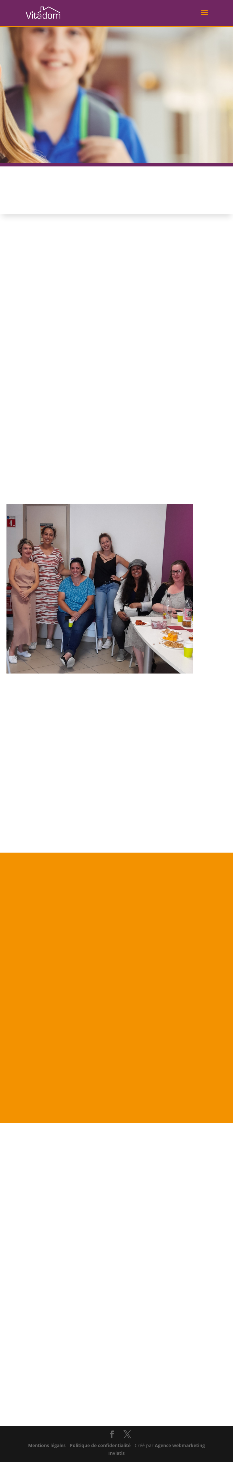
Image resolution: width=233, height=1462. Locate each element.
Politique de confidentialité (100, 1445)
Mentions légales (47, 1445)
